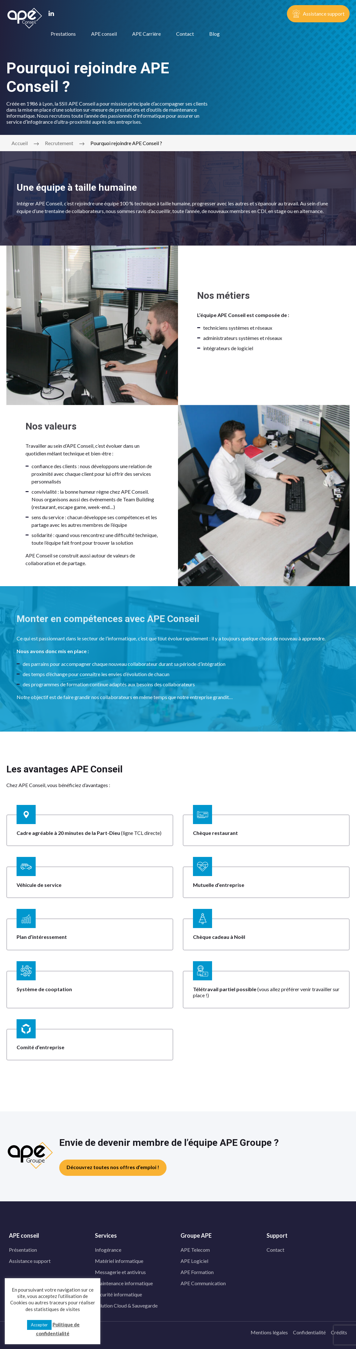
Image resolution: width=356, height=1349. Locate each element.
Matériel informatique (119, 1261)
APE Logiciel (194, 1261)
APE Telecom (195, 1250)
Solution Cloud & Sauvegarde (126, 1305)
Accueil (19, 143)
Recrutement (59, 143)
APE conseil (104, 34)
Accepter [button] (39, 1324)
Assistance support (30, 1261)
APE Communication (203, 1283)
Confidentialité (309, 1332)
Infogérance (108, 1250)
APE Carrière (146, 34)
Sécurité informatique (118, 1294)
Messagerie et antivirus (120, 1272)
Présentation (23, 1250)
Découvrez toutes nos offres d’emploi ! (113, 1167)
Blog (214, 34)
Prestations (63, 34)
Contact (185, 34)
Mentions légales (269, 1332)
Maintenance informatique (124, 1283)
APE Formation (197, 1272)
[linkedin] (51, 14)
